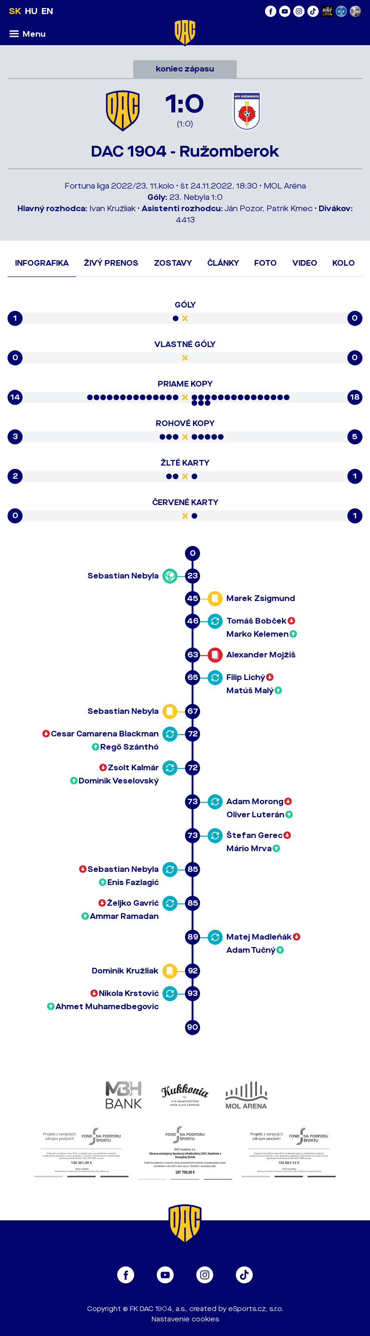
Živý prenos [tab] (111, 263)
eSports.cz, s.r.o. (255, 1308)
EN (47, 11)
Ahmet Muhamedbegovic (107, 1007)
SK (15, 11)
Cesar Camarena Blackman (105, 734)
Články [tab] (223, 263)
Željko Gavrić (133, 903)
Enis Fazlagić (133, 882)
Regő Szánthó (129, 747)
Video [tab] (304, 263)
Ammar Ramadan (124, 916)
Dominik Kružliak (125, 971)
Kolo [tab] (343, 263)
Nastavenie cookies (185, 1319)
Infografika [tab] (42, 263)
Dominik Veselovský (119, 781)
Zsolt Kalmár (133, 768)
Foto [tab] (265, 263)
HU (31, 11)
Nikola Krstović (129, 993)
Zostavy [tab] (173, 263)
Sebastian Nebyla (123, 576)
